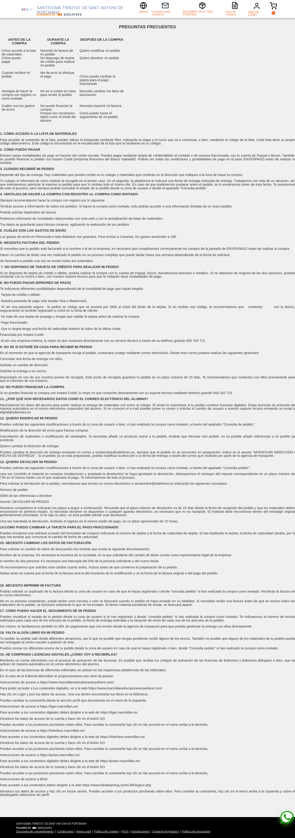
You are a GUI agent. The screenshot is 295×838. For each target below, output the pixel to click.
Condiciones (65, 831)
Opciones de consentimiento (35, 831)
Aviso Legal (83, 831)
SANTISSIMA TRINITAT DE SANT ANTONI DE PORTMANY (80, 9)
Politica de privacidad (196, 831)
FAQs (124, 831)
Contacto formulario (165, 831)
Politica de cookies (106, 831)
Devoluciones (140, 831)
